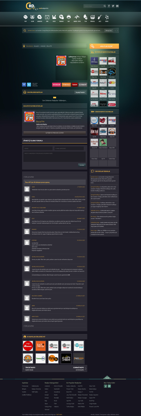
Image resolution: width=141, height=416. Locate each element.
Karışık (47, 395)
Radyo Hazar (103, 137)
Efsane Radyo (94, 159)
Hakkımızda (35, 386)
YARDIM (74, 85)
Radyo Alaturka (94, 66)
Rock (55, 401)
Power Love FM (94, 406)
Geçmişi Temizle (80, 92)
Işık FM (94, 137)
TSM (55, 403)
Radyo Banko (103, 77)
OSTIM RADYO (71, 368)
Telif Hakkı (35, 392)
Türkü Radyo (70, 406)
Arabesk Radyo (112, 159)
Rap (46, 401)
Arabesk (43, 46)
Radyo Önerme (36, 389)
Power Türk (94, 77)
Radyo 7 (103, 88)
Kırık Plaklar (81, 406)
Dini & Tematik (58, 386)
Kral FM (103, 66)
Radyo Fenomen (103, 99)
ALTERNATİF (82, 85)
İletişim (24, 389)
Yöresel (47, 409)
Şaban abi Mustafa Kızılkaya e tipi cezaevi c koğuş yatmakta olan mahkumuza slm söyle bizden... (104, 196)
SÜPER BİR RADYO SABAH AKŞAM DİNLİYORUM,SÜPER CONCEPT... (103, 211)
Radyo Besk (94, 126)
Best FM (94, 88)
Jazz (46, 392)
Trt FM (112, 88)
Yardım (24, 392)
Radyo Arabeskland (103, 148)
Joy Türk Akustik (94, 99)
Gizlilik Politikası (26, 395)
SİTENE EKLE (66, 85)
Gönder (82, 165)
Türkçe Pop (48, 406)
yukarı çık (107, 377)
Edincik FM (94, 148)
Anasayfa (36, 46)
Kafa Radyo (69, 398)
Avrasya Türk (70, 403)
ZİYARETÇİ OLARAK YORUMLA (33, 140)
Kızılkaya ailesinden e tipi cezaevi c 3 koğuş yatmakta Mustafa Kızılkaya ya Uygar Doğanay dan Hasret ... (103, 204)
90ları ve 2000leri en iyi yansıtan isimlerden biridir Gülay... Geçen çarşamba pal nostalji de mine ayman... (104, 232)
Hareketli (56, 389)
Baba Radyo (111, 77)
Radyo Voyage (82, 398)
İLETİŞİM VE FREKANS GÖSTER (55, 133)
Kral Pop (91, 401)
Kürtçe (47, 398)
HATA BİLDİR (56, 85)
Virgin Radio (93, 403)
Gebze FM (112, 137)
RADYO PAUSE (38, 368)
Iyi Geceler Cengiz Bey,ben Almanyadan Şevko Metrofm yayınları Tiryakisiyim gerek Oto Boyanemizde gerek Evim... (64, 30)
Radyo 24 (103, 126)
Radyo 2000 (112, 148)
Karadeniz (57, 392)
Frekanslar (25, 386)
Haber (46, 389)
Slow (46, 403)
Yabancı (56, 406)
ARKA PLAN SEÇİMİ (101, 46)
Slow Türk (112, 66)
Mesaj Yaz (109, 30)
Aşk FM (103, 159)
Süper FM (92, 398)
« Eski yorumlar (29, 177)
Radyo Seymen (112, 99)
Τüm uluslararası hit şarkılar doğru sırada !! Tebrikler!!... (103, 217)
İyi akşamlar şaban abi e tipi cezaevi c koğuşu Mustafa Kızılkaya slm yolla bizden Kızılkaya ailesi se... (103, 188)
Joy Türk (80, 401)
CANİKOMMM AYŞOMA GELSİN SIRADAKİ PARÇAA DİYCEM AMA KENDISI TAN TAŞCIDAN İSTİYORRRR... (104, 224)
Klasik (55, 395)
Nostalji (56, 398)
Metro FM (81, 403)
